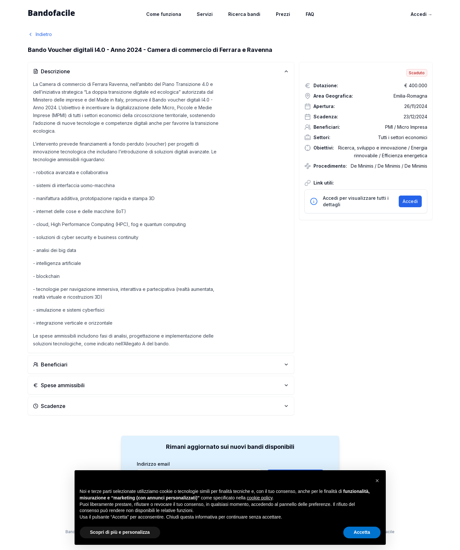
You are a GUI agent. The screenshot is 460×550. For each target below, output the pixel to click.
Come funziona (163, 14)
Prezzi (283, 14)
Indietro (40, 34)
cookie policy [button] (259, 497)
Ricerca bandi (244, 14)
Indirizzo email (153, 464)
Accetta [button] (362, 532)
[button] (377, 480)
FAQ (310, 14)
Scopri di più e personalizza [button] (120, 532)
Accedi (421, 14)
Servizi (205, 14)
